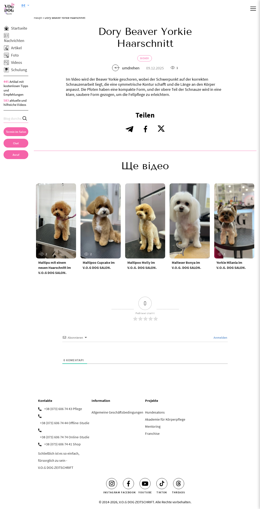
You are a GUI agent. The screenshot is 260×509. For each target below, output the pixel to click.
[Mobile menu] (253, 8)
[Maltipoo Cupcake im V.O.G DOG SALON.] (100, 220)
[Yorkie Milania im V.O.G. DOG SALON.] (234, 220)
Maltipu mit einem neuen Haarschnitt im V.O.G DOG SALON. (54, 267)
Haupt (38, 18)
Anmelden (220, 338)
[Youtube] (145, 483)
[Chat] (16, 143)
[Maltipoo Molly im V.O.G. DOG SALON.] (145, 220)
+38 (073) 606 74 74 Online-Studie (64, 437)
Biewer (144, 58)
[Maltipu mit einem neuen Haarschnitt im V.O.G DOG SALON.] (56, 220)
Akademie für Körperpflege (165, 419)
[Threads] (178, 483)
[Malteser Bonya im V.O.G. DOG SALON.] (190, 220)
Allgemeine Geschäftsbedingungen (117, 412)
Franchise (152, 433)
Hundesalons (155, 412)
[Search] (25, 118)
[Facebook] (128, 483)
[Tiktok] (161, 483)
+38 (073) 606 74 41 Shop (62, 444)
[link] (16, 154)
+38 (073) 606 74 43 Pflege (63, 408)
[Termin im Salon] (16, 131)
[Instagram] (111, 483)
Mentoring (153, 426)
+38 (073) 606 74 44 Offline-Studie (64, 423)
